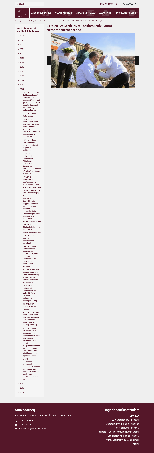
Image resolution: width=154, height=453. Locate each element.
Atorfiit (136, 444)
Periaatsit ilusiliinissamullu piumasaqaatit (118, 431)
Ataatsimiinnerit (64, 13)
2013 (22, 84)
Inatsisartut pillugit (126, 13)
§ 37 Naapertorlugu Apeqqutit (124, 419)
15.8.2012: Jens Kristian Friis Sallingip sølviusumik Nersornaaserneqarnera (32, 228)
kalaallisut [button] (130, 4)
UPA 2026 (134, 415)
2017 (22, 67)
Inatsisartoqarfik (109, 4)
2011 (22, 383)
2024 (22, 36)
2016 (22, 71)
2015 (22, 76)
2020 (22, 53)
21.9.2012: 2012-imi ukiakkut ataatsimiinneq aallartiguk (30, 239)
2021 (22, 49)
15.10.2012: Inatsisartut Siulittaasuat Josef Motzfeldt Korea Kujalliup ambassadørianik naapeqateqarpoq (30, 293)
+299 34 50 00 (26, 420)
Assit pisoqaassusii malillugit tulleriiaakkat (55, 21)
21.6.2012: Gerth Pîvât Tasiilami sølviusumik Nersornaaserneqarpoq (32, 191)
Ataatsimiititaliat (86, 13)
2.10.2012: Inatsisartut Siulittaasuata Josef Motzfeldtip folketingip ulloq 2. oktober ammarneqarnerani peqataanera (32, 276)
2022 (22, 45)
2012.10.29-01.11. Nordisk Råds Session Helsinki (31, 306)
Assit (38, 21)
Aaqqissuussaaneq (41, 13)
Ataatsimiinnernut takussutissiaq (122, 423)
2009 (22, 392)
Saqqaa (17, 21)
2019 (22, 58)
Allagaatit (105, 13)
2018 (22, 62)
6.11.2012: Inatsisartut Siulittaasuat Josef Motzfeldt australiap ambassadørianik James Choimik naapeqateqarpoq (31, 318)
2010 (22, 388)
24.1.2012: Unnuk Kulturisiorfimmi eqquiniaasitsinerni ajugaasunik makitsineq (30, 145)
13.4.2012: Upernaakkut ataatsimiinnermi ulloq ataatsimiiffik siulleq (31, 180)
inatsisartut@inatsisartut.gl (32, 428)
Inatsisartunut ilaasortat (127, 427)
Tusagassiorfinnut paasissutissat (123, 435)
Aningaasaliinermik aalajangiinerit (122, 439)
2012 (74, 21)
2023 (22, 40)
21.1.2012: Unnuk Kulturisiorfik (30, 114)
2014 (22, 80)
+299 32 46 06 (26, 424)
